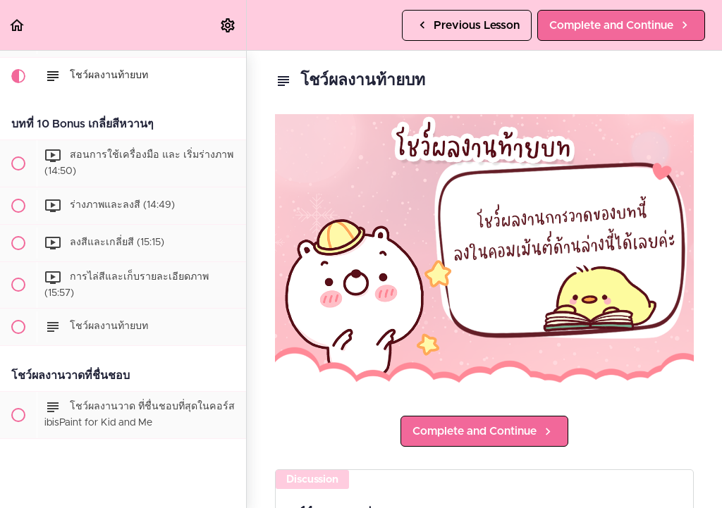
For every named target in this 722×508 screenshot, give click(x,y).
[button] (17, 25)
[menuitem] (228, 25)
